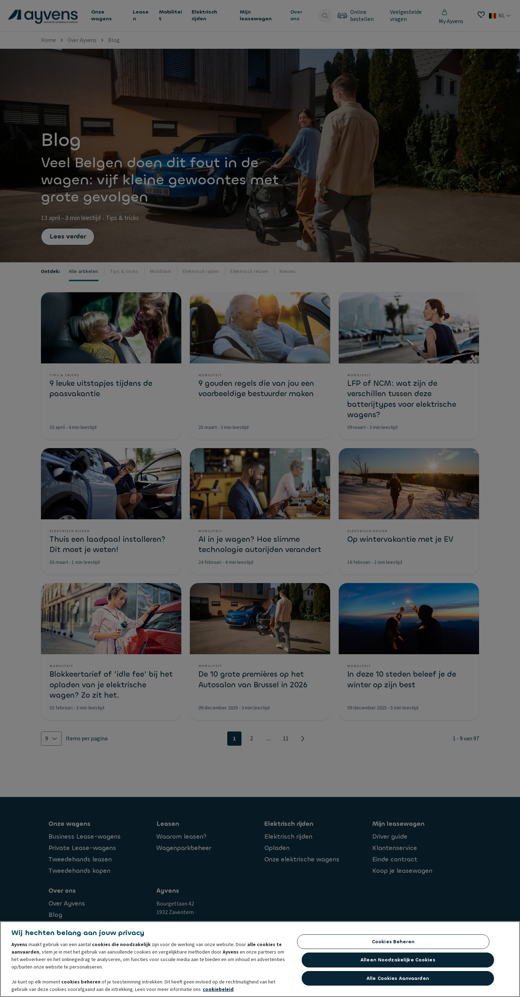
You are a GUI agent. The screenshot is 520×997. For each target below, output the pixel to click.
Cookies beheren (393, 944)
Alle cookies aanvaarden (397, 980)
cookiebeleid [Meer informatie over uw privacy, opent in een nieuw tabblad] (218, 991)
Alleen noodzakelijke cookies (397, 962)
